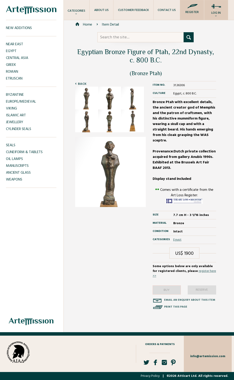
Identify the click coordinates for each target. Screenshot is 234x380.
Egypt (177, 239)
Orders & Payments (160, 344)
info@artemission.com (207, 356)
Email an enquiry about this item (189, 300)
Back (82, 84)
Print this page (175, 307)
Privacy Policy (150, 376)
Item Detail (110, 25)
